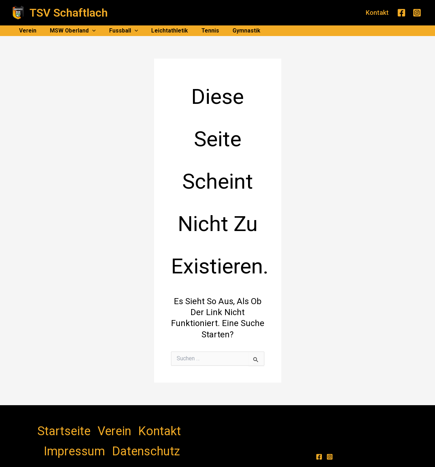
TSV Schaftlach (68, 12)
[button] (377, 13)
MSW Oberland (70, 30)
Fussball (118, 30)
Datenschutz (165, 425)
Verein (26, 30)
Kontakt (101, 425)
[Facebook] (401, 12)
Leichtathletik (162, 30)
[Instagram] (417, 12)
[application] (89, 30)
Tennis (201, 30)
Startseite (52, 425)
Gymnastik (235, 30)
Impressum (130, 425)
